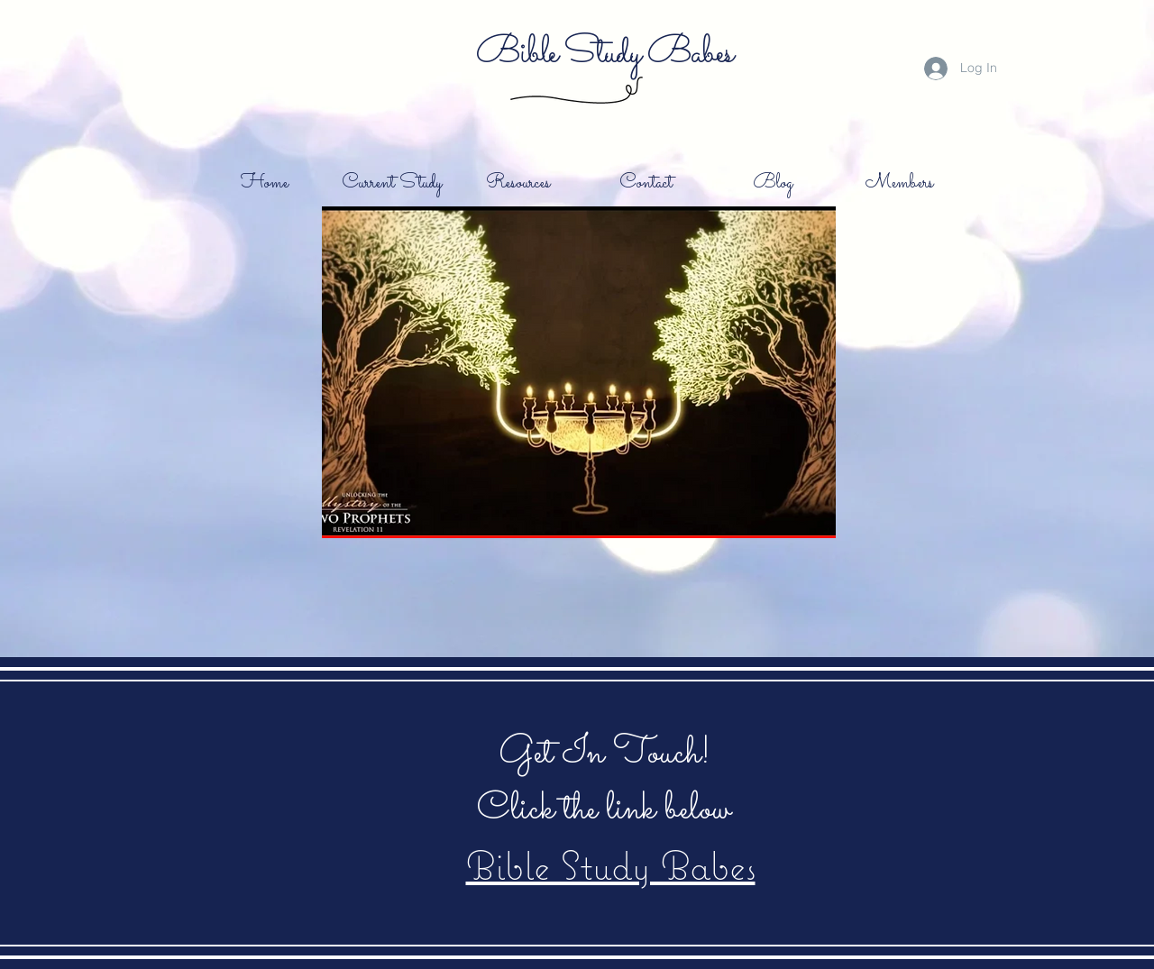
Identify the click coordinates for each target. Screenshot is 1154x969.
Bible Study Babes (604, 53)
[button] (579, 372)
